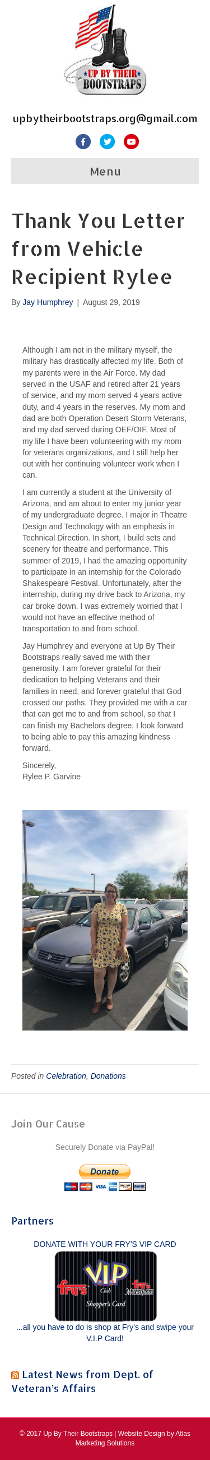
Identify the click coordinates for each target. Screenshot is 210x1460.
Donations (108, 1075)
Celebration (66, 1075)
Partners (32, 1220)
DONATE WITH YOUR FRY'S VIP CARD (105, 1244)
